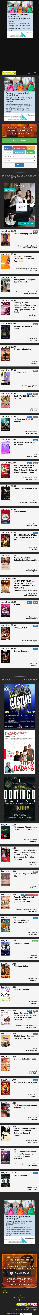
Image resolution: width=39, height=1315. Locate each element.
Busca (19, 165)
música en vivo (19, 148)
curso (8, 152)
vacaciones (19, 152)
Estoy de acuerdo (26, 1314)
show (31, 148)
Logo (19, 1296)
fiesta (7, 148)
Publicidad (5, 1292)
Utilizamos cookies (13, 1313)
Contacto (4, 1290)
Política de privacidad (19, 1298)
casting (30, 152)
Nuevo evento (19, 141)
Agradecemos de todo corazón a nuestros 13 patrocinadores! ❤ (19, 130)
